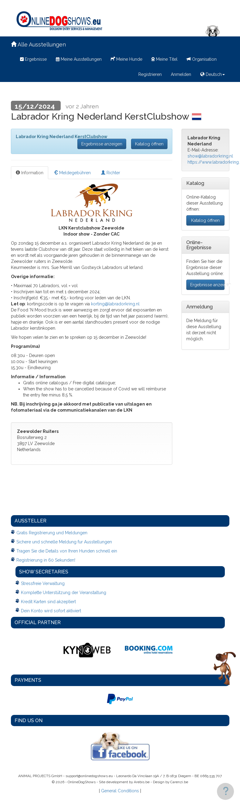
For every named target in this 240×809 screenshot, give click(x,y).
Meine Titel (164, 59)
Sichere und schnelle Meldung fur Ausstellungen (64, 541)
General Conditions (120, 790)
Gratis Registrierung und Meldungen (51, 532)
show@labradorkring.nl (210, 156)
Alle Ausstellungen (38, 44)
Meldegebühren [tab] (72, 172)
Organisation (202, 59)
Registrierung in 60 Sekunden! (45, 560)
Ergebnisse (33, 59)
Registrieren (150, 74)
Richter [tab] (110, 172)
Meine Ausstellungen (79, 59)
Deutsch (212, 74)
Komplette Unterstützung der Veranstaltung (63, 592)
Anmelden (181, 74)
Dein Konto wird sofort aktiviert (51, 610)
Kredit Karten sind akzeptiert (48, 601)
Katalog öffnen (149, 143)
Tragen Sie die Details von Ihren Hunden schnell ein (66, 551)
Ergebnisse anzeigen (101, 143)
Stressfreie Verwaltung (43, 583)
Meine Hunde (126, 59)
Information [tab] (29, 172)
